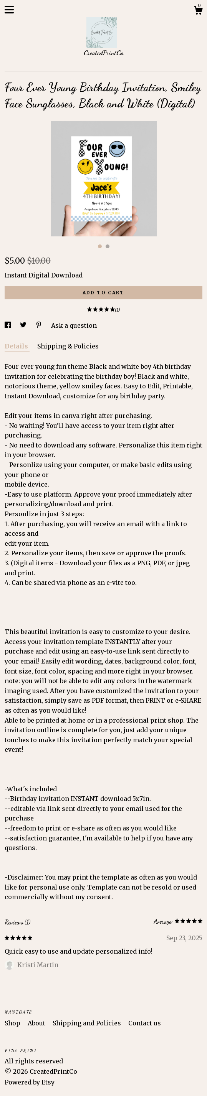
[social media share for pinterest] (39, 325)
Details (17, 346)
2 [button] (107, 246)
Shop (13, 1023)
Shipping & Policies (68, 346)
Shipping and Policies (88, 1023)
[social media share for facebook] (8, 325)
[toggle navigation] (9, 9)
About (37, 1023)
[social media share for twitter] (24, 325)
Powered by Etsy (30, 1082)
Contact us (144, 1023)
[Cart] (198, 11)
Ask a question (74, 325)
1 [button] (100, 246)
